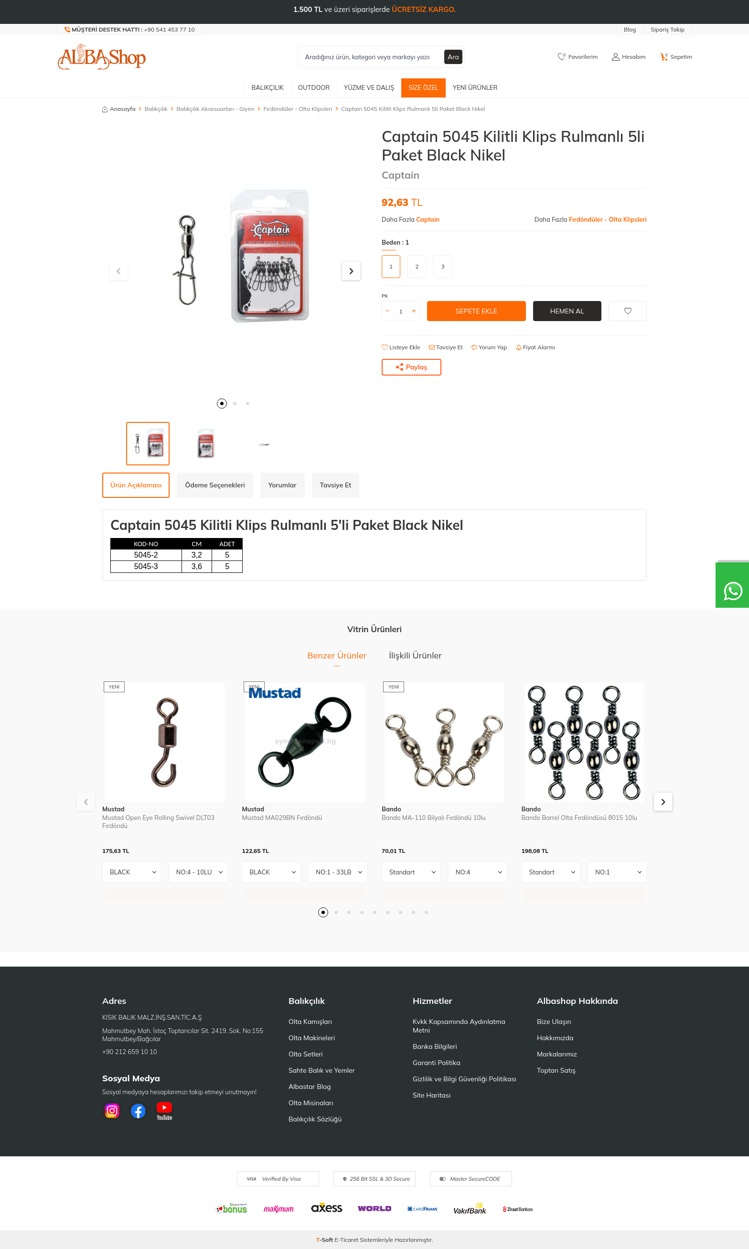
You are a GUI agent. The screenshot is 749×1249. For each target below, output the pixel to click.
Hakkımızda (555, 1038)
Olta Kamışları (310, 1021)
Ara (453, 57)
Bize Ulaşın (554, 1021)
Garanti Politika (436, 1062)
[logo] (102, 57)
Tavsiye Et (446, 347)
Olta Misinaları (311, 1102)
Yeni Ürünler (475, 87)
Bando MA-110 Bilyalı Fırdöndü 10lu (434, 817)
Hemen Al (567, 311)
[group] (234, 259)
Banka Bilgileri (435, 1046)
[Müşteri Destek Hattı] (130, 29)
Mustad (113, 809)
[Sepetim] (676, 57)
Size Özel (423, 87)
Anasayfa (119, 108)
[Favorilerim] (578, 57)
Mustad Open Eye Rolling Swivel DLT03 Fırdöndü (158, 821)
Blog (630, 29)
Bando (391, 809)
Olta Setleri (306, 1054)
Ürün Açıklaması (135, 485)
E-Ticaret (346, 1239)
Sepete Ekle (476, 311)
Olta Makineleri (312, 1038)
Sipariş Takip (668, 29)
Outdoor (314, 87)
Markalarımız (557, 1054)
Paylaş (412, 367)
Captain (400, 175)
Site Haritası (431, 1095)
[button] (222, 403)
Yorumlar (282, 485)
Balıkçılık (267, 87)
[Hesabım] (628, 57)
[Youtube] (164, 1110)
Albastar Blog (310, 1086)
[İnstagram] (111, 1110)
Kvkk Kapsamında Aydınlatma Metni (459, 1025)
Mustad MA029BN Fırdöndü (282, 817)
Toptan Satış (556, 1070)
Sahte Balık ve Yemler (322, 1070)
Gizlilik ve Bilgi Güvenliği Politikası (464, 1079)
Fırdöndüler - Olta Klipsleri (297, 108)
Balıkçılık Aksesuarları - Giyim (216, 108)
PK (385, 296)
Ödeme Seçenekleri (215, 485)
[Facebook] (138, 1110)
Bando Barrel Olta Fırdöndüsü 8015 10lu (579, 817)
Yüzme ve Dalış (369, 87)
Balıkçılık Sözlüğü (315, 1119)
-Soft (325, 1239)
